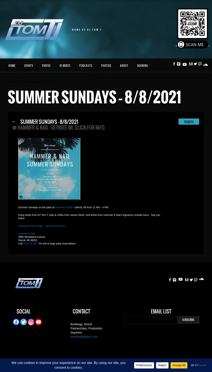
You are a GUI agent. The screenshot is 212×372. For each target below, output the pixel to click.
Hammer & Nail (63, 207)
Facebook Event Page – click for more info (41, 226)
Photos (106, 66)
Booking (142, 66)
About (124, 66)
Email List (161, 312)
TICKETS (189, 122)
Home (11, 66)
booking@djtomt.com (84, 336)
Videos (46, 66)
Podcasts (85, 66)
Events (28, 66)
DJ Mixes (65, 66)
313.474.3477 (30, 243)
